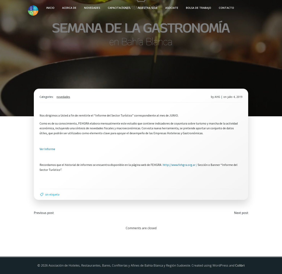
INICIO (50, 8)
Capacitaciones (119, 8)
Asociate (171, 8)
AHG (217, 97)
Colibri (240, 265)
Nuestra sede (148, 8)
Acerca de (69, 8)
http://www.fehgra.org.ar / (180, 165)
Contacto (226, 8)
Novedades (92, 8)
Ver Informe (47, 149)
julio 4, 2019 (234, 97)
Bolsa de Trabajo (198, 8)
